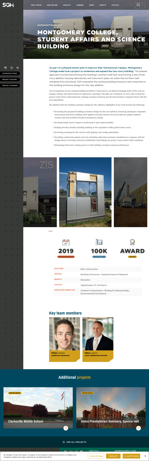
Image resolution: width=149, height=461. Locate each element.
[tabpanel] (85, 192)
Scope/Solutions (9, 73)
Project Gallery (9, 79)
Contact (115, 5)
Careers (80, 5)
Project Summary (10, 85)
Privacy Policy (94, 451)
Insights (67, 5)
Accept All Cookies (131, 456)
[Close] (145, 456)
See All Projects (74, 442)
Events (103, 5)
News (91, 5)
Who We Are (52, 5)
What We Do (36, 5)
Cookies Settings (96, 456)
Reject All (113, 456)
